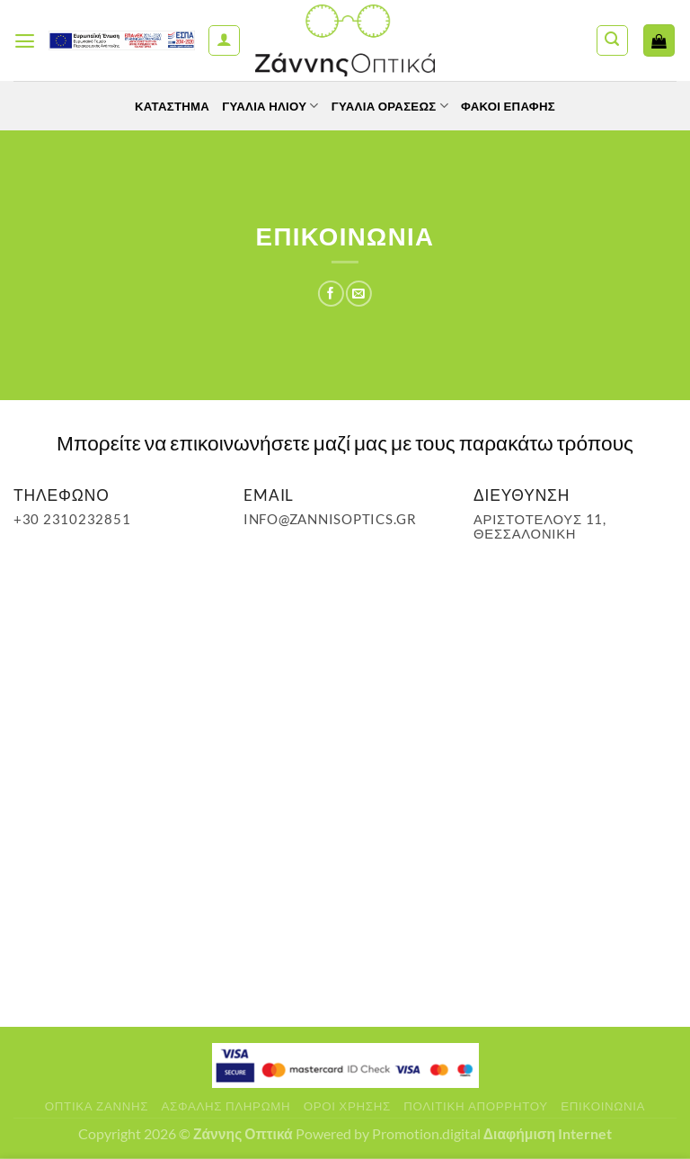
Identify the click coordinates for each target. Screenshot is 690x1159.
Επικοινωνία (603, 1106)
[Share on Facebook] (330, 294)
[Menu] (25, 40)
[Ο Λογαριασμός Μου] (224, 41)
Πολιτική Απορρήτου (475, 1106)
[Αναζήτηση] (612, 41)
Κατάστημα (164, 105)
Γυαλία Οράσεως (392, 105)
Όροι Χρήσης (347, 1106)
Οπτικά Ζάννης (96, 1106)
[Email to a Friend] (358, 294)
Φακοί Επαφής (515, 105)
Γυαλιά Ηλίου (267, 105)
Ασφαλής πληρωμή (226, 1106)
